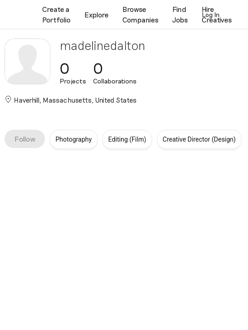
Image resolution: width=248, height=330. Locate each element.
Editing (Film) (127, 139)
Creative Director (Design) (199, 139)
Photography (73, 139)
